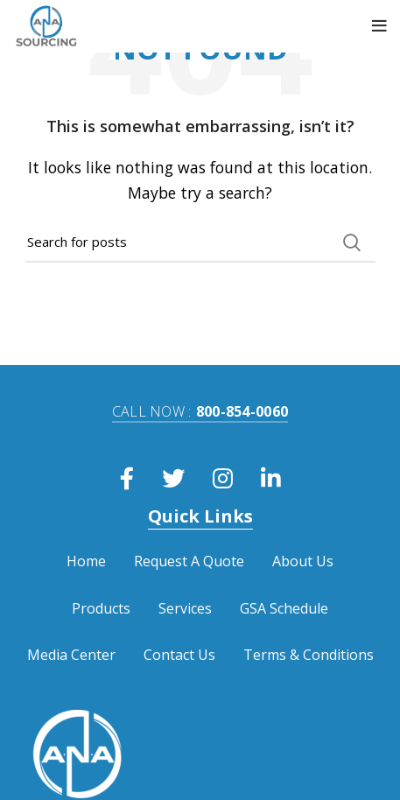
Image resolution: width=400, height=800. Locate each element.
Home (86, 561)
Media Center (71, 654)
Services (185, 608)
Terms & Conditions (308, 654)
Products (101, 608)
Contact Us (179, 654)
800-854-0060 (200, 411)
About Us (302, 561)
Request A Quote (189, 561)
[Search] (200, 242)
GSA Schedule (284, 608)
